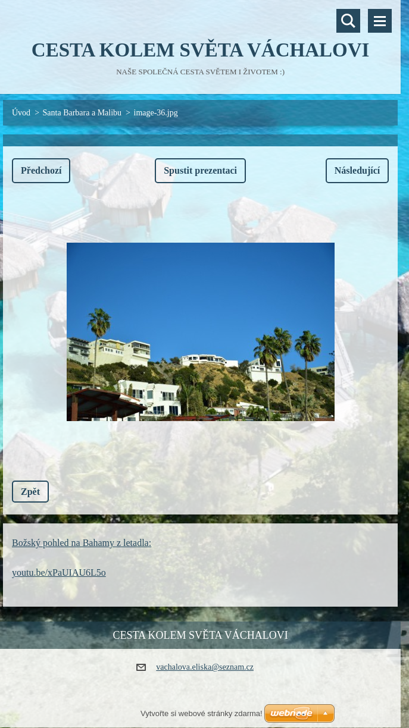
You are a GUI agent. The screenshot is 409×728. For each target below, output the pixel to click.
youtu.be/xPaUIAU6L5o (59, 572)
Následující (357, 170)
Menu (380, 21)
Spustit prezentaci (200, 170)
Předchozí (41, 170)
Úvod (21, 112)
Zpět (30, 492)
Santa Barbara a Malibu (82, 112)
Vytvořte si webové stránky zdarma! (202, 713)
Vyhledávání (348, 21)
